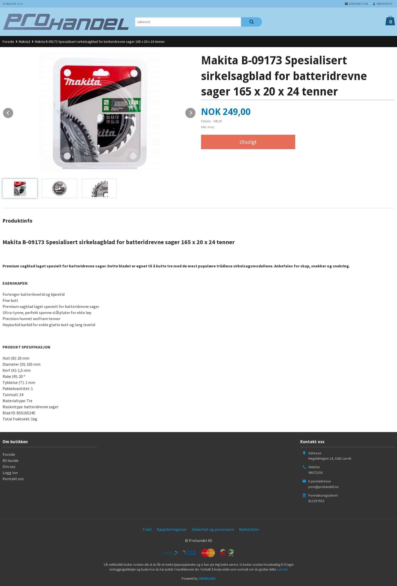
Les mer (282, 569)
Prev (13, 111)
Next (195, 111)
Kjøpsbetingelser (172, 529)
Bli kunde (10, 460)
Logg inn (10, 472)
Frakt (147, 529)
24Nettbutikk (206, 578)
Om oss (9, 466)
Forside (8, 41)
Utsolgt (248, 141)
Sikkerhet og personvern (213, 529)
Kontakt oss (13, 478)
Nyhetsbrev (249, 529)
